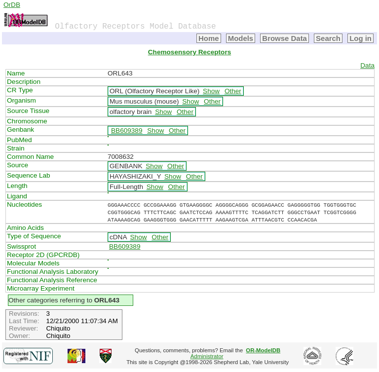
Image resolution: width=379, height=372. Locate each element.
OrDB (11, 4)
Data (367, 65)
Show (211, 91)
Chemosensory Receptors (189, 52)
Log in (360, 38)
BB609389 (127, 130)
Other (233, 91)
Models (241, 38)
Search (328, 38)
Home (208, 38)
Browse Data (284, 38)
